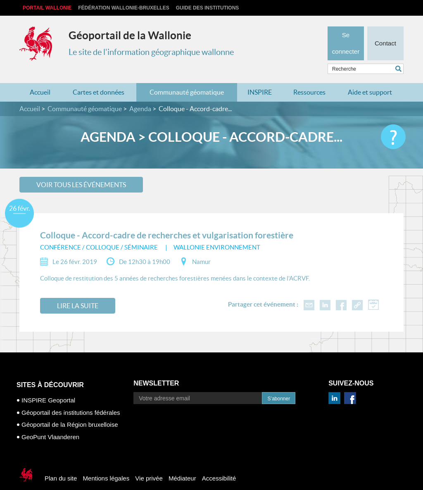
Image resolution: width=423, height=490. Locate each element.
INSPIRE (259, 79)
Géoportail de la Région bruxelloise (69, 411)
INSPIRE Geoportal (48, 387)
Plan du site (61, 465)
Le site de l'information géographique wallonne (151, 52)
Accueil (40, 79)
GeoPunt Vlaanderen (50, 423)
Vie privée (148, 465)
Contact (385, 31)
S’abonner (278, 386)
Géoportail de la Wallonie (130, 35)
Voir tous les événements (81, 171)
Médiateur (182, 465)
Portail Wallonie (47, 8)
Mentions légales (106, 465)
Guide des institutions (207, 8)
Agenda (140, 96)
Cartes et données (98, 79)
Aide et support (370, 79)
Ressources (309, 79)
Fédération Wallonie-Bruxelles (123, 8)
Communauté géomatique (187, 79)
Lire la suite (77, 293)
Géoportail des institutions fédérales (70, 399)
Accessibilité (219, 465)
